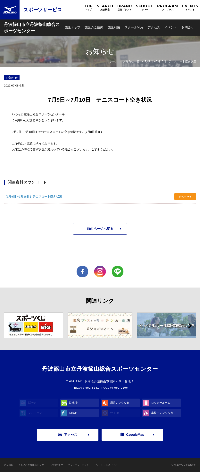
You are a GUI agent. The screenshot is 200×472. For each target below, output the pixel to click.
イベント (170, 27)
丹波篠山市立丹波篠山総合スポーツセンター (32, 27)
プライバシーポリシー (79, 465)
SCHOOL (144, 7)
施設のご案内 (94, 27)
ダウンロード (185, 196)
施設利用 (114, 27)
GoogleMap (132, 435)
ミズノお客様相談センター (32, 465)
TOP (88, 7)
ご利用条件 (57, 465)
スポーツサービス (42, 9)
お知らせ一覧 (131, 61)
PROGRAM (167, 7)
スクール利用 (134, 27)
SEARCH (105, 7)
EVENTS (190, 7)
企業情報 (8, 465)
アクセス (154, 27)
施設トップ (72, 27)
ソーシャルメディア (106, 465)
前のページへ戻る (100, 229)
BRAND (124, 7)
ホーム (113, 61)
